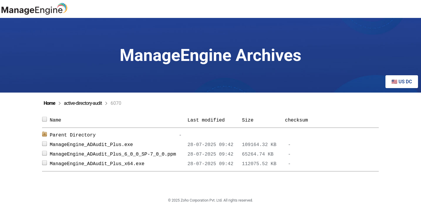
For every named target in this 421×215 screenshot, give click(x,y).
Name (119, 120)
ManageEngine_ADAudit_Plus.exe (119, 145)
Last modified (206, 120)
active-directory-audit (83, 103)
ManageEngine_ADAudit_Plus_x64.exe (119, 164)
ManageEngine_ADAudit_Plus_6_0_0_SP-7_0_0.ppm (119, 154)
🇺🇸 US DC (401, 82)
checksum (296, 120)
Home (49, 103)
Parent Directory (73, 135)
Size (260, 120)
